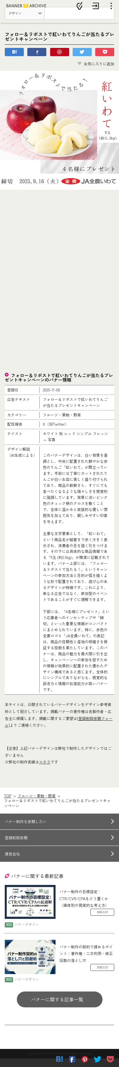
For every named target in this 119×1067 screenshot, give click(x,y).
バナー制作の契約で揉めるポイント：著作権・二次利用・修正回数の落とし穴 (86, 962)
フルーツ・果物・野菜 (37, 804)
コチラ (44, 770)
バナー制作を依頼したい (26, 830)
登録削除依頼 (16, 846)
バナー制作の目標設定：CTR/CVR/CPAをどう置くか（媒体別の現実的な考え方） (84, 907)
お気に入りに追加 (95, 72)
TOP (7, 804)
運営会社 (12, 862)
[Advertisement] (59, 245)
